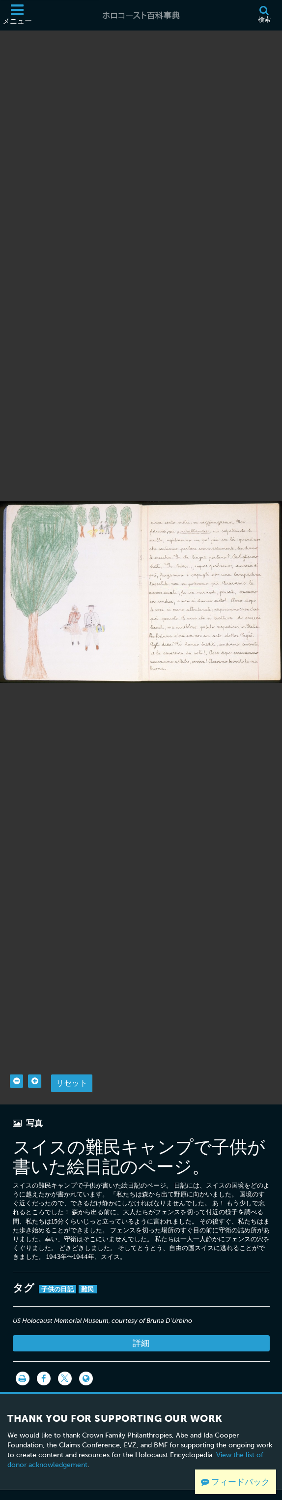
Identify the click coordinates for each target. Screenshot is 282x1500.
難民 (87, 1270)
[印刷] (22, 1360)
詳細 (141, 1324)
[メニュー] (17, 15)
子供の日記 (57, 1270)
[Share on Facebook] (44, 1360)
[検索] (264, 15)
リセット (71, 1064)
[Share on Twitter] (65, 1360)
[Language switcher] (86, 1360)
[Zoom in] (34, 1062)
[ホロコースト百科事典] (141, 15)
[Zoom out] (16, 1062)
